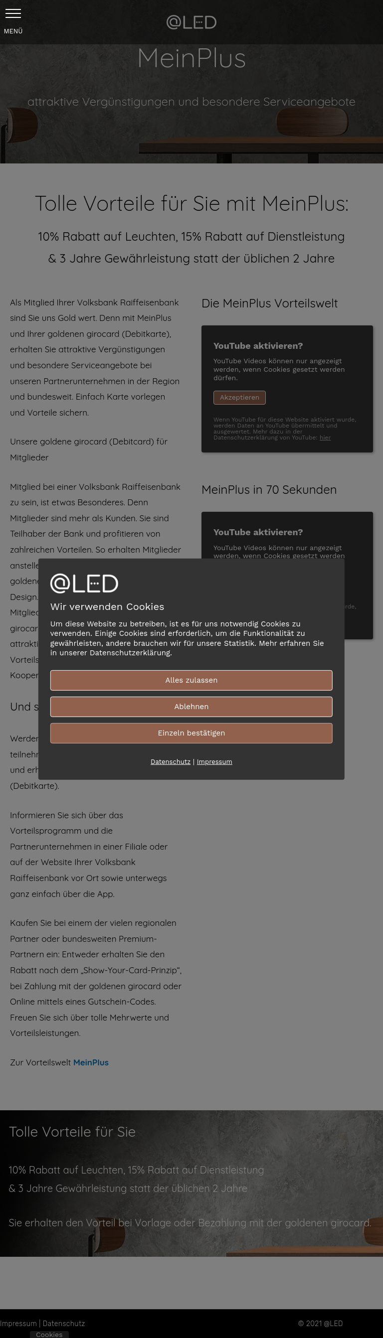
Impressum (214, 761)
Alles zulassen (192, 679)
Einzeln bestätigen (191, 732)
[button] (13, 13)
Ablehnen (191, 706)
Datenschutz (171, 761)
